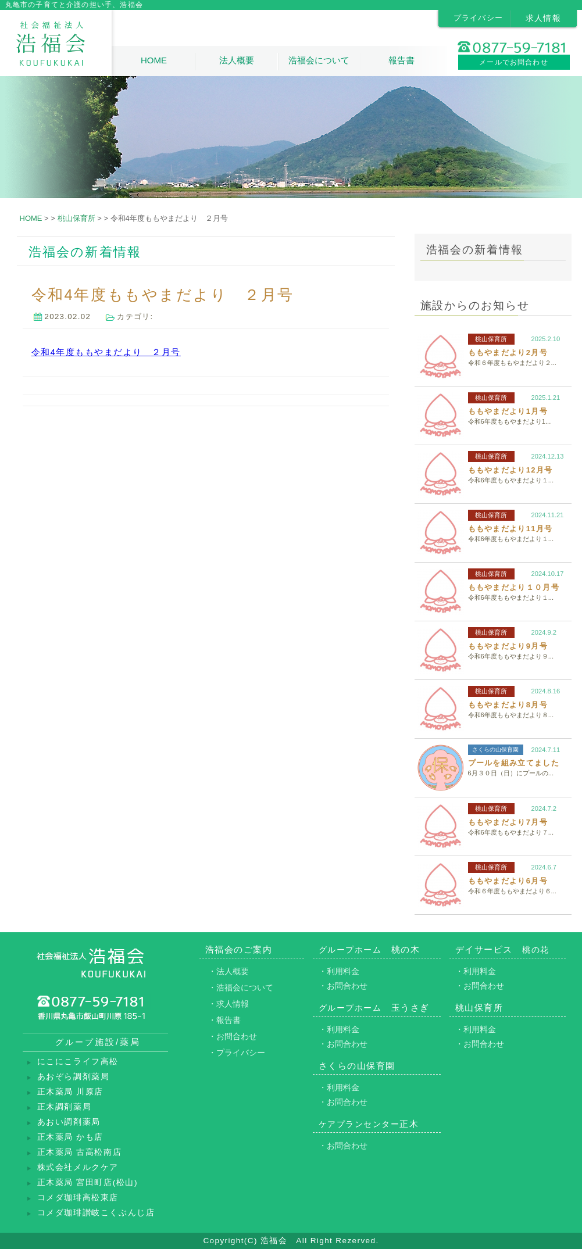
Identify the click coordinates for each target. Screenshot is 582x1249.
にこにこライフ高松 (78, 1061)
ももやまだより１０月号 (513, 587)
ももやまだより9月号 (508, 646)
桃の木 (369, 949)
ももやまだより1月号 (508, 411)
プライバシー (479, 17)
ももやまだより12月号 (510, 470)
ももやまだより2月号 (508, 352)
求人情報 (544, 18)
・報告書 (224, 1020)
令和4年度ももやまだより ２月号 (106, 352)
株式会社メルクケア (78, 1167)
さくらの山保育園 (495, 749)
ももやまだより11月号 (510, 528)
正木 (369, 1124)
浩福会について (318, 60)
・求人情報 (228, 1003)
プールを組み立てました (513, 762)
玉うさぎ (374, 1007)
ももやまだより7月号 (508, 822)
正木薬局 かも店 (70, 1137)
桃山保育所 (491, 338)
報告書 (401, 60)
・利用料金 (339, 971)
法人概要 (236, 60)
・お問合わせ (232, 1036)
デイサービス (502, 949)
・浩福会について (240, 987)
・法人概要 (228, 971)
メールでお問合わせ (513, 62)
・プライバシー (236, 1052)
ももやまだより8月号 (508, 704)
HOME (154, 60)
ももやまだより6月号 (508, 880)
